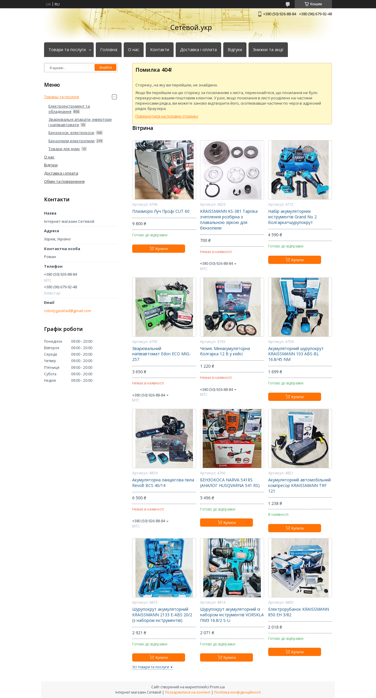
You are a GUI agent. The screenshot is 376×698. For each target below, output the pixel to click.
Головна (108, 49)
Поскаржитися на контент (187, 692)
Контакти (159, 49)
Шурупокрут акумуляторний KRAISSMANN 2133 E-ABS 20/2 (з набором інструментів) (162, 615)
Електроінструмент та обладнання (69, 108)
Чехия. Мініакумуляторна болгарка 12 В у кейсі (225, 351)
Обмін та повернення (64, 181)
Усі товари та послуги (150, 666)
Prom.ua (217, 686)
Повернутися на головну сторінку (166, 116)
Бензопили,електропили (71, 140)
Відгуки (235, 49)
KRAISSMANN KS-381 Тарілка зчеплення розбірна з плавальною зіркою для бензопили (229, 220)
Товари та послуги (67, 49)
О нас (133, 49)
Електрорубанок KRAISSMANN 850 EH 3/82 (298, 612)
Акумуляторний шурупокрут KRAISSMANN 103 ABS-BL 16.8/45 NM (296, 354)
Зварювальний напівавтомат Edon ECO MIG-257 (161, 354)
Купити (161, 249)
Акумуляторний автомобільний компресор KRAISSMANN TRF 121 (299, 485)
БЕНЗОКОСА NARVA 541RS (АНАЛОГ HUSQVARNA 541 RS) (230, 482)
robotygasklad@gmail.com (67, 310)
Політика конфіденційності (237, 692)
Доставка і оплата (198, 49)
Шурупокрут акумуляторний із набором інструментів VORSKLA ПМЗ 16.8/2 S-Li (232, 615)
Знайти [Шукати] (105, 67)
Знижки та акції (268, 49)
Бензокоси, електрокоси (71, 132)
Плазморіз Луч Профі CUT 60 (160, 211)
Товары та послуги (61, 96)
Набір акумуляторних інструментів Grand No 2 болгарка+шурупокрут (292, 217)
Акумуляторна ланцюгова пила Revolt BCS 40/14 (163, 482)
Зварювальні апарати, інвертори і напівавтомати (80, 122)
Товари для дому (64, 148)
